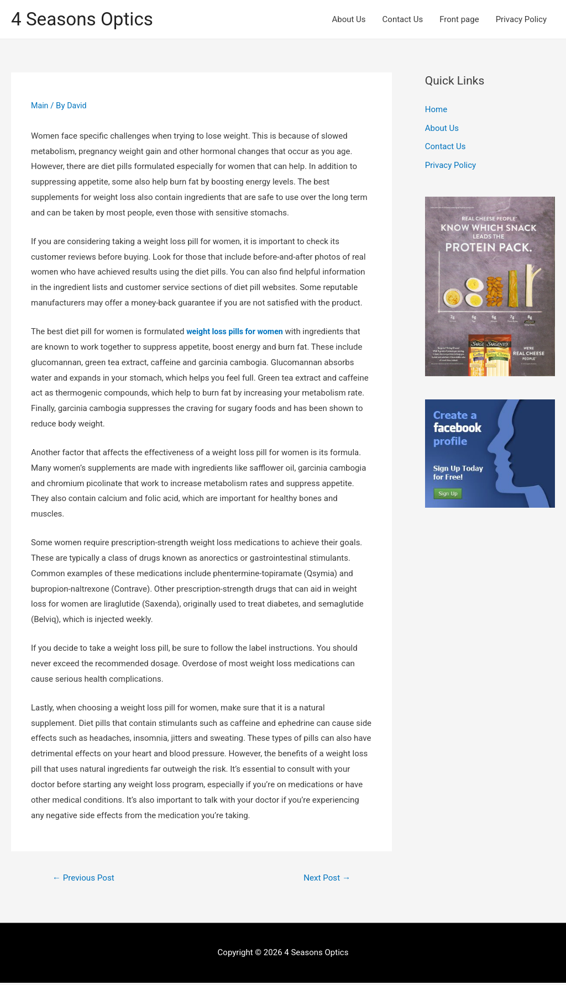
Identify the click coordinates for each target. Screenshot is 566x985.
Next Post (325, 879)
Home (436, 111)
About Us (348, 20)
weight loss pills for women (237, 333)
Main (40, 107)
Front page (459, 20)
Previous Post (85, 879)
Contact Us (402, 20)
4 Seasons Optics (86, 19)
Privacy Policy (521, 20)
